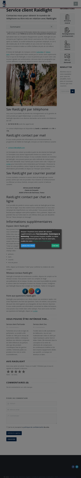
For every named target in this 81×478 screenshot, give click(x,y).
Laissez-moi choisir (28, 246)
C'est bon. (55, 246)
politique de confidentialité (42, 241)
